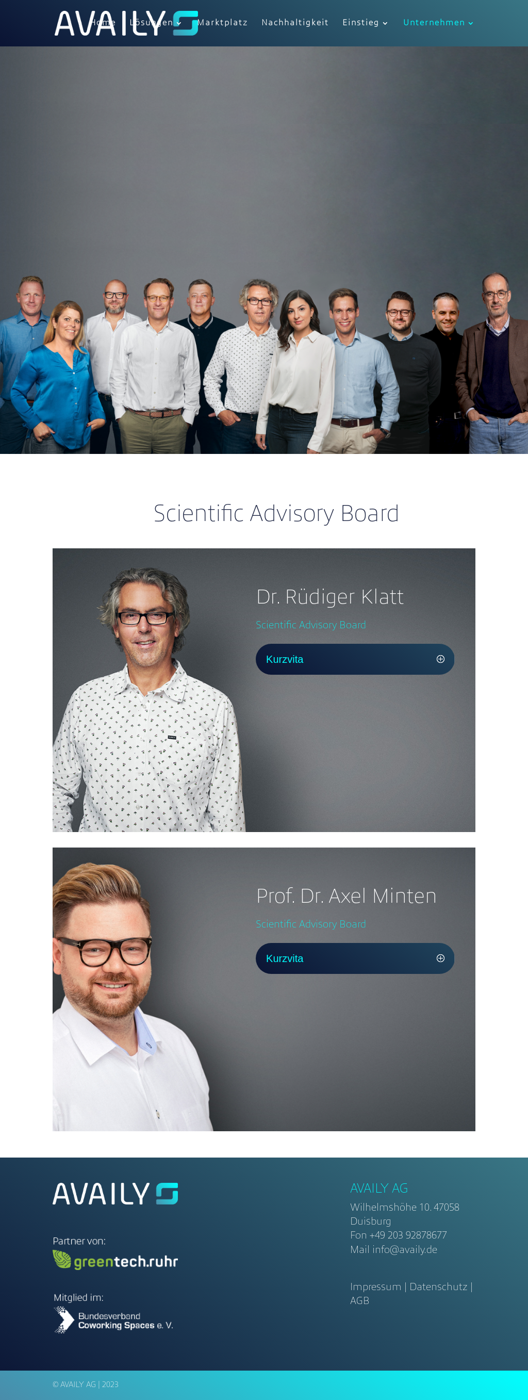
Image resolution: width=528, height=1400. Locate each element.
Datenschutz (438, 1287)
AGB (360, 1301)
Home (103, 23)
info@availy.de (404, 1250)
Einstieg (361, 23)
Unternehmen (434, 23)
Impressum (376, 1287)
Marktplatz (222, 23)
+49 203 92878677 (408, 1236)
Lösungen (151, 23)
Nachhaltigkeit (295, 23)
